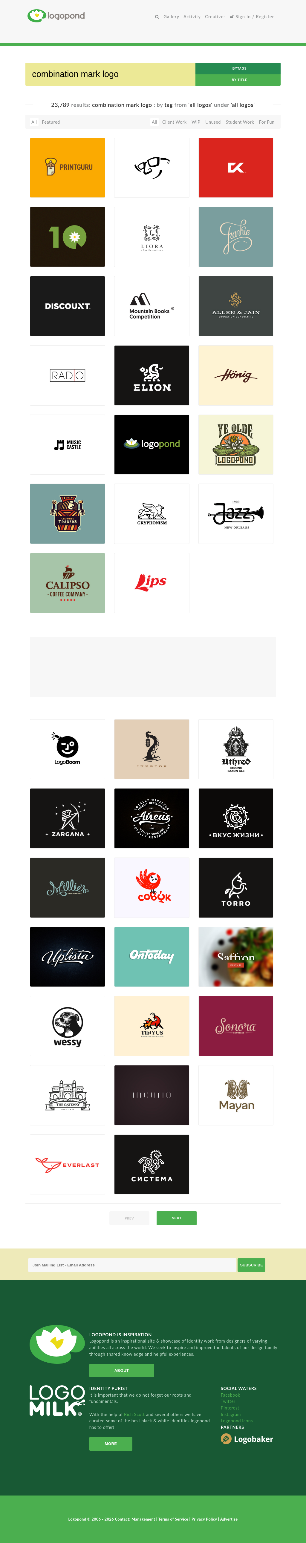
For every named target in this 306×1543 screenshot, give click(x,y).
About (121, 1370)
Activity (192, 16)
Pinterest (230, 1407)
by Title (239, 80)
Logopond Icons (237, 1420)
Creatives (215, 16)
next (177, 1218)
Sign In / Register (252, 16)
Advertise (229, 1519)
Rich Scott (135, 1414)
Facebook (230, 1395)
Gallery (171, 16)
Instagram (231, 1414)
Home (90, 15)
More (110, 1443)
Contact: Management (135, 1519)
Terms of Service (173, 1519)
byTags (239, 68)
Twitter (228, 1401)
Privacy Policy (205, 1519)
